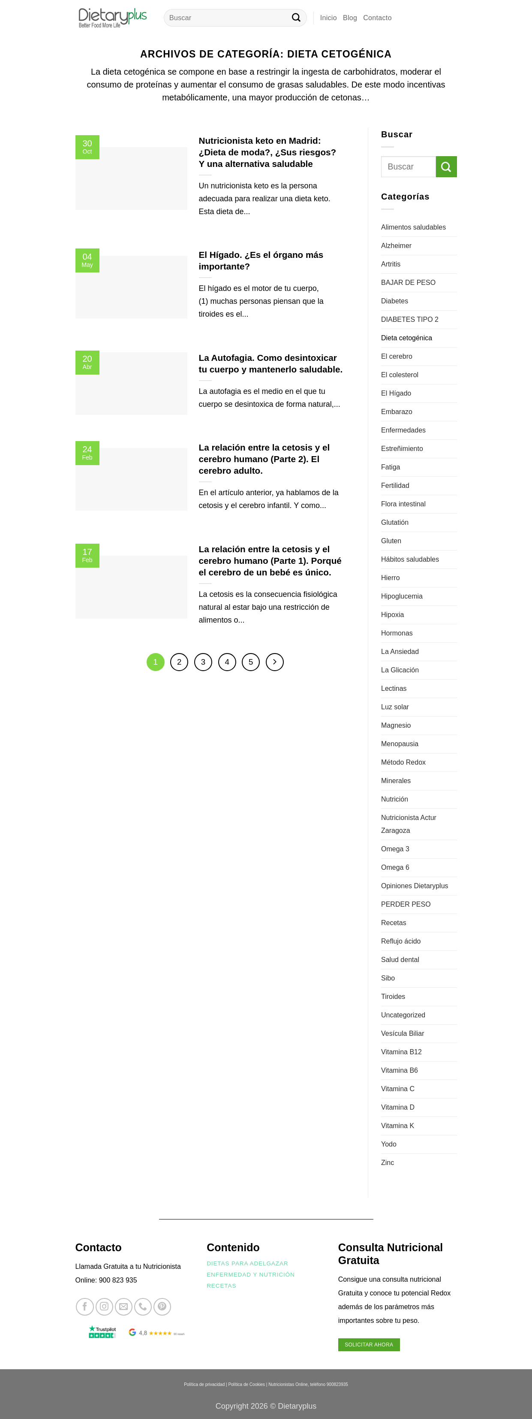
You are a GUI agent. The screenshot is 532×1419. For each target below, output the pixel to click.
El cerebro (396, 356)
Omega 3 (395, 849)
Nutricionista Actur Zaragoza (408, 824)
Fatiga (390, 467)
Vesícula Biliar (402, 1033)
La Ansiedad (400, 651)
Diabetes (394, 301)
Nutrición (394, 799)
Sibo (388, 978)
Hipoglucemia (402, 596)
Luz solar (395, 707)
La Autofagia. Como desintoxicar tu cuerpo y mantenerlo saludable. (271, 363)
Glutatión (395, 522)
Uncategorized (403, 1015)
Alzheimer (396, 245)
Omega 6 (395, 867)
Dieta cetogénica (406, 338)
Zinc (387, 1162)
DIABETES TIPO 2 (410, 319)
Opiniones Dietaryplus (414, 886)
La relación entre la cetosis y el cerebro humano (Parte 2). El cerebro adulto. (264, 458)
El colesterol (399, 374)
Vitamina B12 (401, 1052)
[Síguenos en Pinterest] (162, 1307)
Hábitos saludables (410, 559)
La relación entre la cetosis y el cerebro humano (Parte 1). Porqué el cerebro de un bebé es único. (270, 560)
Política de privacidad (204, 1384)
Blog (350, 17)
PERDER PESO (406, 904)
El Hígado (396, 393)
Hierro (390, 577)
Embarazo (396, 411)
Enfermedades (403, 430)
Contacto (377, 17)
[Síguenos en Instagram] (104, 1307)
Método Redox (403, 762)
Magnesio (396, 725)
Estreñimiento (402, 448)
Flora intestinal (403, 504)
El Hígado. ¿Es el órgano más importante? (261, 260)
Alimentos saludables (413, 227)
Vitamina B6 (399, 1070)
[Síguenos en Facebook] (84, 1307)
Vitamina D (398, 1107)
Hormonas (397, 633)
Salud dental (400, 959)
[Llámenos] (143, 1307)
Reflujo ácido (401, 941)
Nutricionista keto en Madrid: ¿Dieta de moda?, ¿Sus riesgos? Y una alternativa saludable (268, 152)
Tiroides (393, 996)
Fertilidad (395, 485)
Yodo (389, 1144)
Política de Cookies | (247, 1384)
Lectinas (394, 688)
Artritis (390, 264)
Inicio (328, 17)
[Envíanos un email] (123, 1307)
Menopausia (399, 743)
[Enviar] (296, 18)
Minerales (396, 780)
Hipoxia (392, 614)
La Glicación (400, 670)
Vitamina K (397, 1125)
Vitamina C (398, 1088)
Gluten (391, 541)
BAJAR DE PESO (408, 282)
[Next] (275, 662)
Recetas (393, 922)
